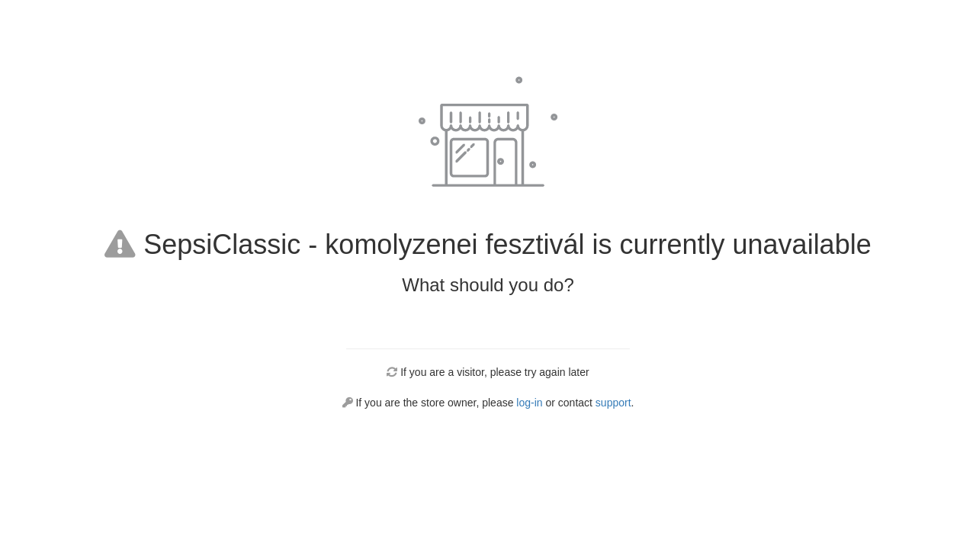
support (613, 402)
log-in (529, 402)
